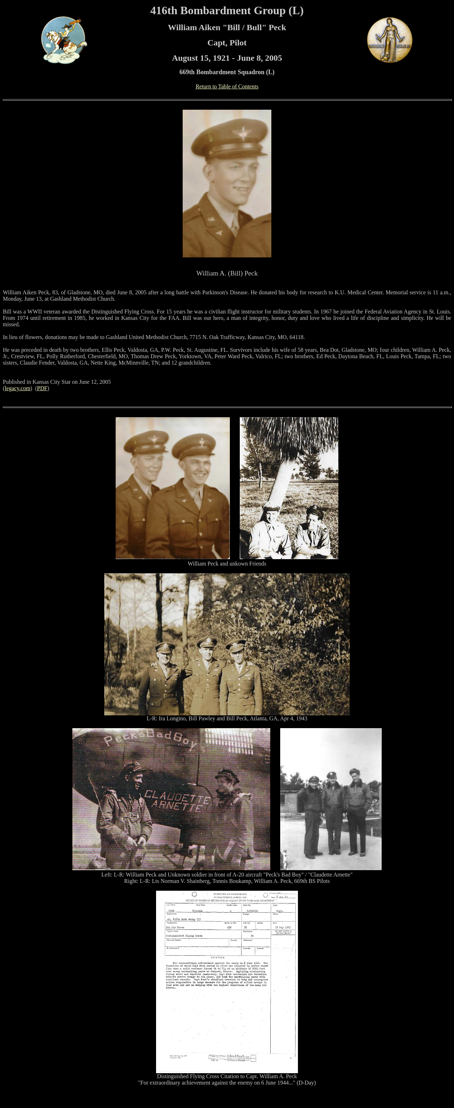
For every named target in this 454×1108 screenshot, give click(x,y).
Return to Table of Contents (226, 86)
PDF (42, 388)
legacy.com (17, 388)
